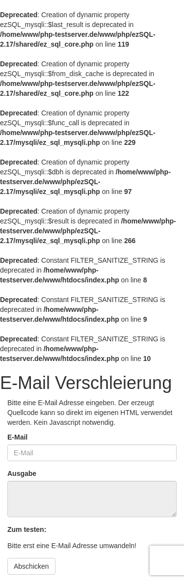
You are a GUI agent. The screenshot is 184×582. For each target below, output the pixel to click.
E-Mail (17, 437)
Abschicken (31, 566)
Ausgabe (21, 473)
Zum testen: (26, 529)
